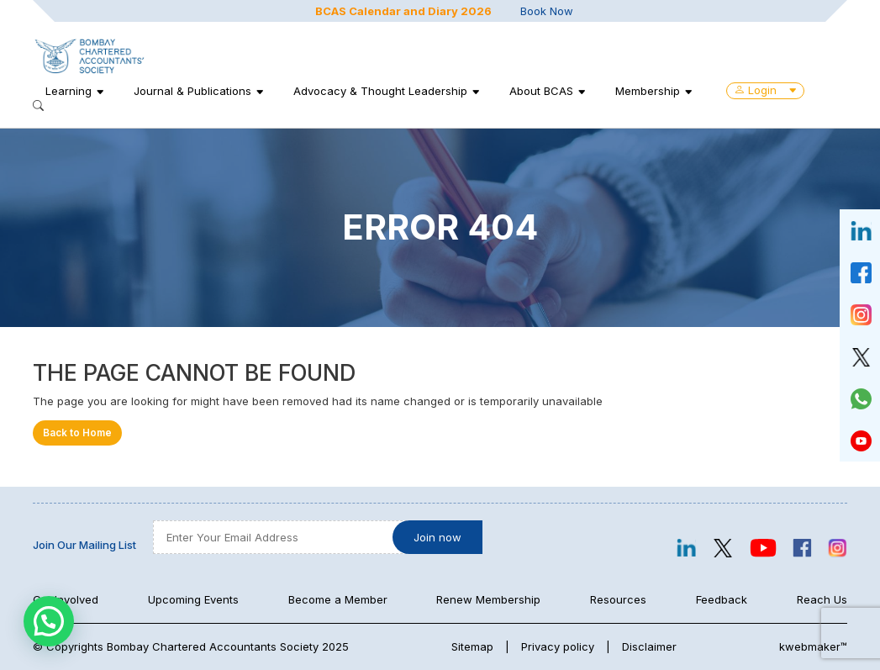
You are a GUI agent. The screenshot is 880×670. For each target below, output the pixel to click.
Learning (68, 91)
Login (765, 90)
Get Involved (65, 599)
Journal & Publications (192, 91)
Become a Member (337, 599)
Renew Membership (488, 599)
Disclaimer (649, 646)
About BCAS (541, 91)
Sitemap (472, 646)
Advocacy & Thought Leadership (380, 91)
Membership (647, 91)
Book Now (546, 11)
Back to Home (77, 433)
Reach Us (822, 599)
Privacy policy (557, 646)
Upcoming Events (193, 599)
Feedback (721, 599)
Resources (618, 599)
